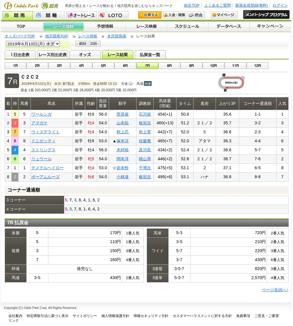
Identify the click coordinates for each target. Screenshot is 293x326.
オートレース (81, 15)
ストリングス (43, 149)
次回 (94, 44)
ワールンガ (41, 114)
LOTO (113, 15)
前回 (81, 44)
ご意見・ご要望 (266, 316)
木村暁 (123, 149)
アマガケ (39, 123)
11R (235, 65)
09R (191, 65)
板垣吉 (145, 123)
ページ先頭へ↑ (275, 289)
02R (37, 65)
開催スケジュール (187, 26)
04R (81, 65)
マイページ (224, 15)
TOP (22, 26)
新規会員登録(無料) (251, 5)
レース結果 (117, 54)
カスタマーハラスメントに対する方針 (202, 316)
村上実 (145, 132)
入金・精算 (174, 15)
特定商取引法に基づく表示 (47, 316)
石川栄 (145, 114)
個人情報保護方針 (115, 316)
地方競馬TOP (56, 36)
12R (257, 65)
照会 (196, 15)
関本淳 (123, 158)
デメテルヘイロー (47, 167)
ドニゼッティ (43, 141)
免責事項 (243, 316)
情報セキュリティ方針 (151, 316)
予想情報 (104, 26)
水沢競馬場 (116, 36)
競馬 (18, 15)
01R (15, 65)
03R (59, 65)
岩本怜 (123, 167)
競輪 (49, 15)
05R (103, 65)
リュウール (41, 158)
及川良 (145, 149)
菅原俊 (123, 114)
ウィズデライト (45, 132)
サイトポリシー (85, 316)
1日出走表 (20, 54)
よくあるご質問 (217, 5)
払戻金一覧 (150, 54)
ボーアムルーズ (45, 176)
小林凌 (123, 176)
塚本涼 (123, 141)
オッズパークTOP (20, 36)
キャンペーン (270, 26)
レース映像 (146, 26)
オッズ (85, 54)
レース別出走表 (52, 54)
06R (125, 65)
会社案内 (15, 316)
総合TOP (191, 5)
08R (169, 65)
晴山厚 (145, 158)
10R (213, 65)
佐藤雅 (145, 141)
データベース (229, 26)
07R (147, 65)
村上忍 (123, 132)
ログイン (280, 5)
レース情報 (63, 26)
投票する (149, 15)
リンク (13, 320)
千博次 (145, 167)
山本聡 (123, 123)
